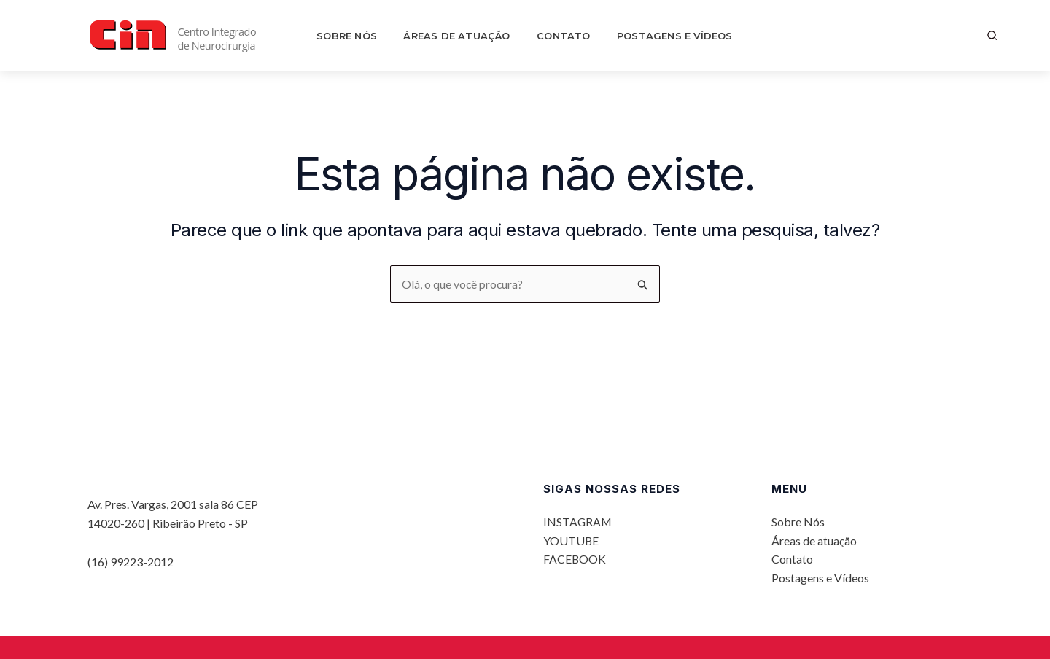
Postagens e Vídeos (654, 36)
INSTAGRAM (578, 522)
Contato (555, 36)
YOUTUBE (571, 540)
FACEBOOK (575, 559)
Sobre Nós (363, 36)
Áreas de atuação (461, 36)
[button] (993, 35)
